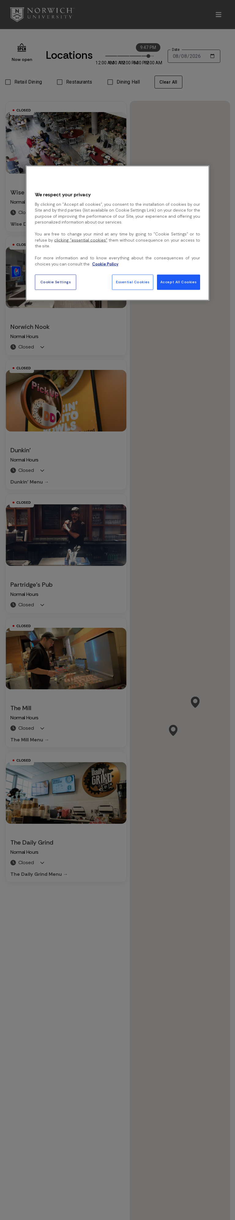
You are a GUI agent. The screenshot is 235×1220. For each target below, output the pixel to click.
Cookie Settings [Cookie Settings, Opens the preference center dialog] (55, 282)
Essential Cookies (133, 282)
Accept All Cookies (178, 282)
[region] (117, 233)
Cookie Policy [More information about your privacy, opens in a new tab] (105, 263)
